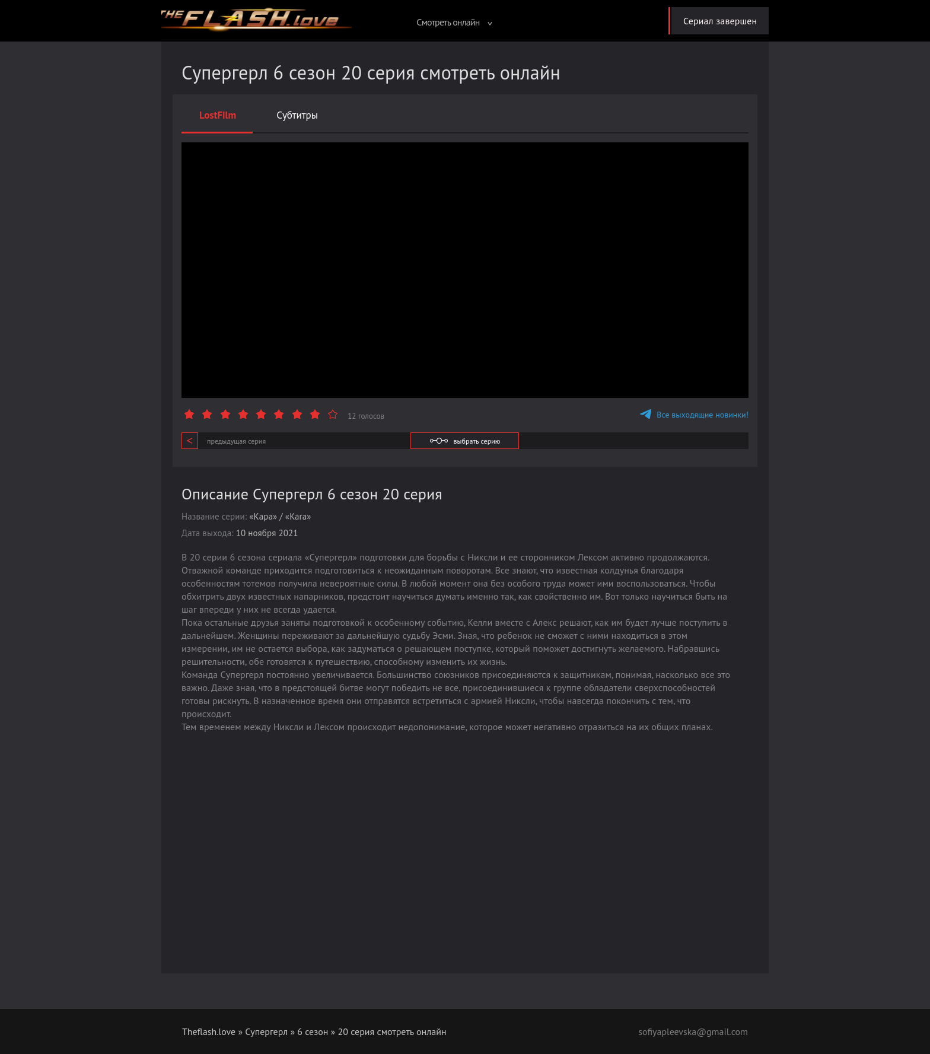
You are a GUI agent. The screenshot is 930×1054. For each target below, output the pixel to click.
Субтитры (297, 115)
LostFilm (217, 115)
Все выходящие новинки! (694, 414)
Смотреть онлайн (454, 22)
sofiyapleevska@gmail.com (693, 1031)
